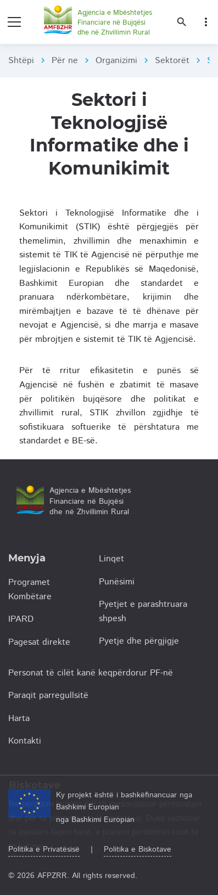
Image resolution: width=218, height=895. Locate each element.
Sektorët (172, 60)
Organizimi (116, 60)
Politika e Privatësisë (44, 849)
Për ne (65, 60)
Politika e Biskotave (137, 849)
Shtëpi (21, 60)
